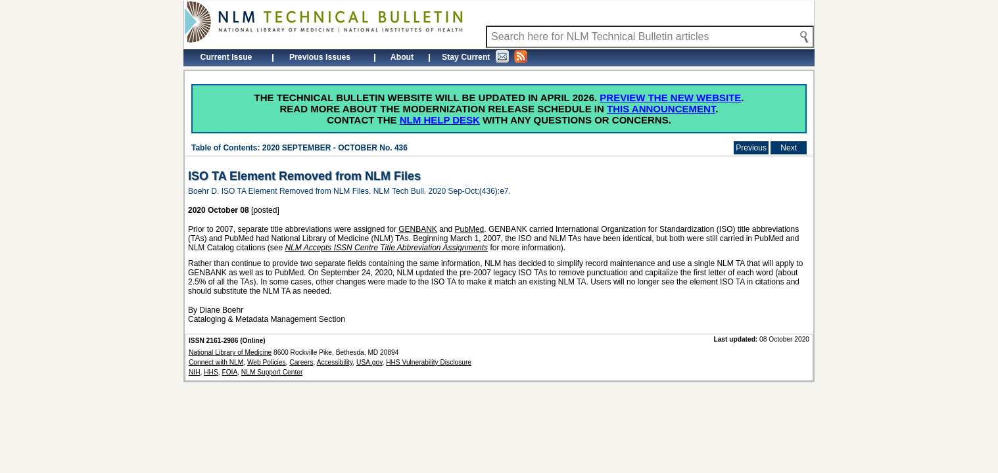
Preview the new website (670, 97)
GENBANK (417, 229)
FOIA (229, 372)
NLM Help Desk (440, 119)
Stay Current (484, 56)
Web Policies (266, 362)
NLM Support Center (271, 372)
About (402, 57)
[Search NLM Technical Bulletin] (650, 37)
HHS (211, 372)
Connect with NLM (216, 362)
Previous (751, 147)
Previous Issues (319, 57)
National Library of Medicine (230, 352)
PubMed (470, 229)
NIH (195, 372)
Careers (301, 362)
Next (788, 147)
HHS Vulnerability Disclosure (428, 362)
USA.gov (369, 362)
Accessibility (335, 362)
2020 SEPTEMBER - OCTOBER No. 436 (335, 147)
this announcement (661, 108)
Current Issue (226, 57)
